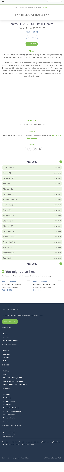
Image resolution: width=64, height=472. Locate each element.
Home (16, 7)
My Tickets (7, 398)
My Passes (7, 404)
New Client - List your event (13, 381)
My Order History (9, 414)
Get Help (6, 371)
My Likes (6, 337)
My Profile (6, 394)
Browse (6, 334)
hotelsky (38, 7)
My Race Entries (9, 401)
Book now (32, 44)
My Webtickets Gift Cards (12, 411)
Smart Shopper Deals (10, 340)
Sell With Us (10, 322)
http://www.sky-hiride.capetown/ (32, 124)
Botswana (6, 354)
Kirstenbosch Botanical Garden (44, 284)
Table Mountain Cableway (11, 284)
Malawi (5, 361)
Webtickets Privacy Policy (12, 378)
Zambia (6, 357)
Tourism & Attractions (26, 7)
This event (46, 7)
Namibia (6, 351)
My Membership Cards (11, 408)
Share (31, 37)
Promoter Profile (9, 418)
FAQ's (5, 374)
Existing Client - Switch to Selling (15, 384)
